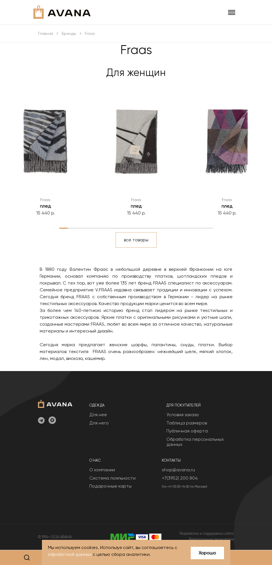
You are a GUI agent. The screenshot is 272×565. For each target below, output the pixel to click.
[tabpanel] (45, 151)
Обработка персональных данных (195, 441)
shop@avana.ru (178, 469)
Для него (99, 423)
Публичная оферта (187, 431)
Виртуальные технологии (211, 539)
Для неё (98, 414)
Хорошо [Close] (207, 553)
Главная (45, 33)
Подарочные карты (110, 486)
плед (45, 206)
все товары (136, 240)
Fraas (45, 199)
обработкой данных (70, 554)
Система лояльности (112, 478)
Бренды (69, 33)
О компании (102, 469)
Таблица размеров (186, 423)
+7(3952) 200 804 (180, 478)
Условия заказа (182, 414)
